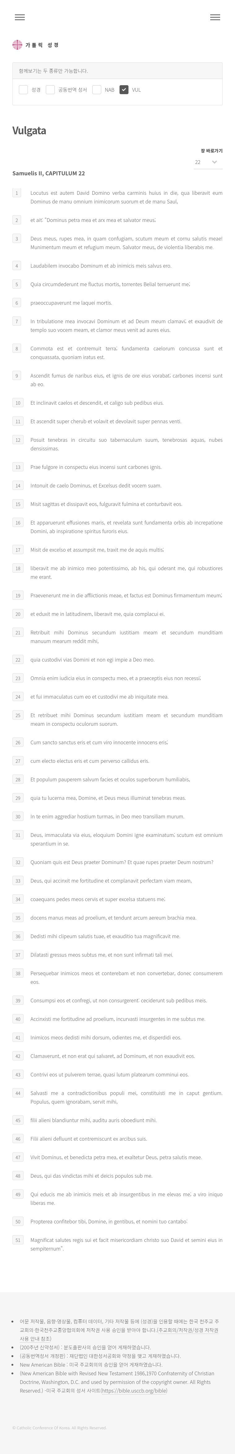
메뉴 (215, 17)
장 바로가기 (212, 150)
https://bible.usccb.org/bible (134, 1390)
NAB (110, 89)
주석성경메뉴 (20, 17)
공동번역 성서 (73, 89)
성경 (36, 89)
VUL (136, 89)
